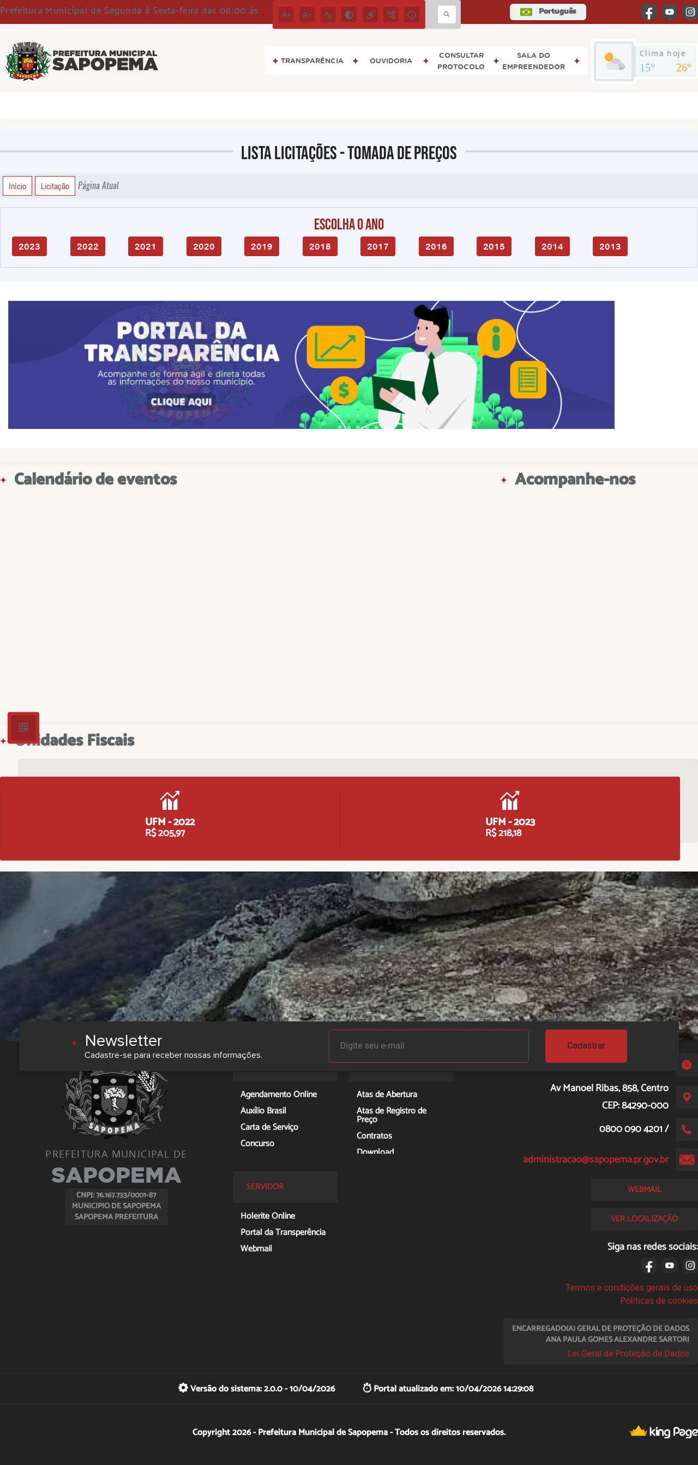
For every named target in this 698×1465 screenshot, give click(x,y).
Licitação (55, 185)
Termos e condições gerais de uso (631, 1287)
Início (17, 185)
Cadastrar (586, 1045)
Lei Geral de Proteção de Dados (628, 1353)
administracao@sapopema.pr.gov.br (596, 1160)
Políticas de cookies (659, 1301)
